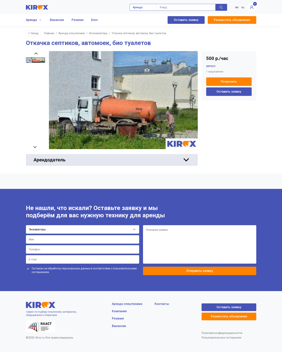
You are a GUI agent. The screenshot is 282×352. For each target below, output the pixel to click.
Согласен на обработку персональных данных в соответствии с (84, 270)
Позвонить (229, 81)
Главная (49, 33)
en (236, 7)
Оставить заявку (186, 20)
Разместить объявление (232, 20)
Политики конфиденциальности (222, 333)
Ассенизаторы (98, 33)
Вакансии (57, 20)
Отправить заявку (199, 271)
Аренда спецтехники (71, 33)
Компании (119, 311)
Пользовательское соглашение (221, 337)
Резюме (78, 20)
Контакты (162, 304)
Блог (94, 20)
